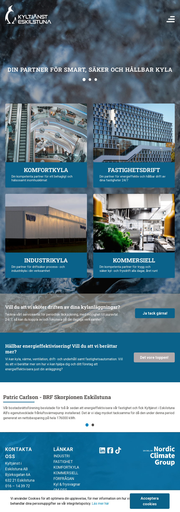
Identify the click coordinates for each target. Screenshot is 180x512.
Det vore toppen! (154, 357)
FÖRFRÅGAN (64, 478)
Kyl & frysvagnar (67, 484)
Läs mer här (100, 504)
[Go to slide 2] (90, 79)
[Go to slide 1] (84, 79)
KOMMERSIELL (66, 473)
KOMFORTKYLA (66, 467)
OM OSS (60, 490)
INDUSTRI (62, 456)
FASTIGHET (63, 461)
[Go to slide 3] (96, 79)
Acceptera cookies (150, 501)
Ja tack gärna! (155, 313)
